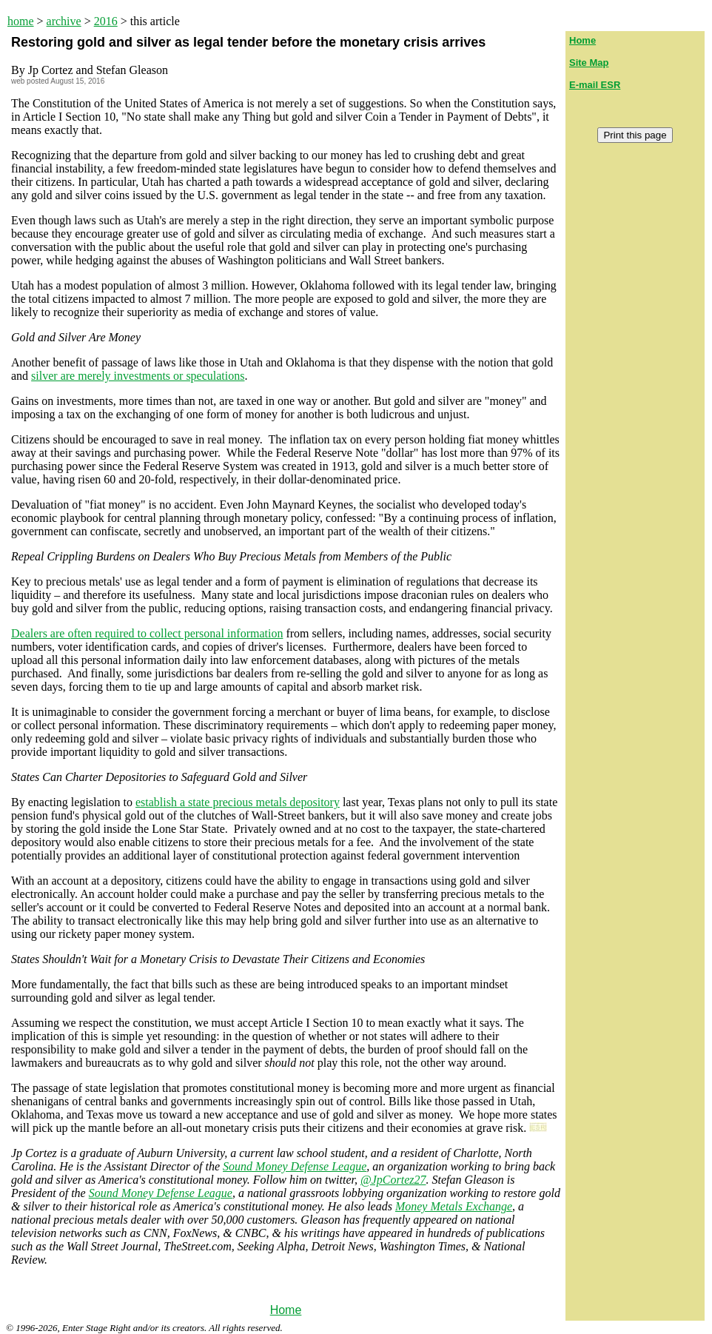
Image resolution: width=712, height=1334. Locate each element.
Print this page (634, 135)
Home (286, 1310)
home (20, 21)
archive (64, 21)
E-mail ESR (594, 84)
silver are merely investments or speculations (137, 375)
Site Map (588, 62)
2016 (106, 21)
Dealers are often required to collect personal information (147, 633)
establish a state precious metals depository (237, 802)
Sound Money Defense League (294, 1166)
